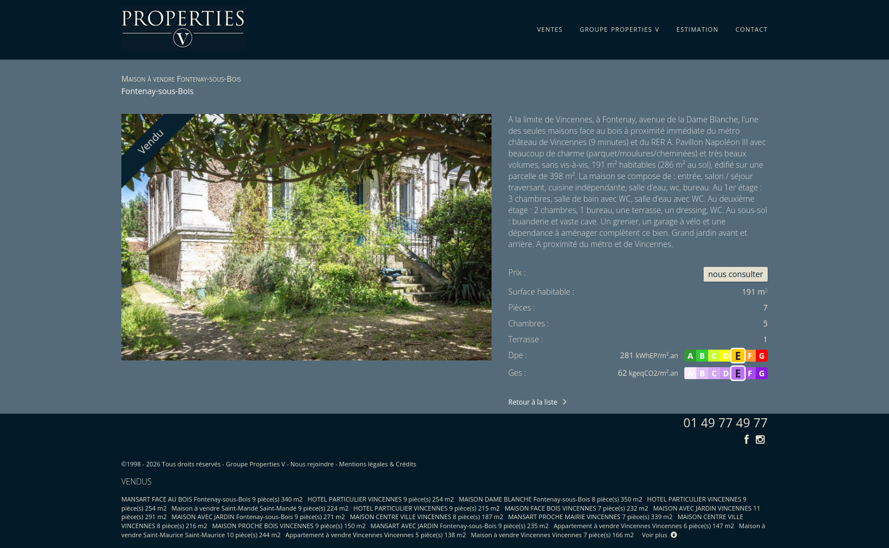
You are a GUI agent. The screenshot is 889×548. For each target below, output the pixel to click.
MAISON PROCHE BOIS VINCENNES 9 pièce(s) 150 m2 (289, 525)
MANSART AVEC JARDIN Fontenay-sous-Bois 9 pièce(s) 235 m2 (460, 525)
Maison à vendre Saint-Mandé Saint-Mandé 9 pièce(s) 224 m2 (260, 508)
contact (751, 27)
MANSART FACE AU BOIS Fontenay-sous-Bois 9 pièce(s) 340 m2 (212, 499)
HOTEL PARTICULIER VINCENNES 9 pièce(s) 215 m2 (426, 508)
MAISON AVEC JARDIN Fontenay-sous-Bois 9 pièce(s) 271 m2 (258, 516)
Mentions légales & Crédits (377, 464)
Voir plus (659, 534)
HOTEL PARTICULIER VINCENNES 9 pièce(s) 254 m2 (381, 499)
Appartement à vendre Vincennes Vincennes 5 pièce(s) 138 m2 (376, 534)
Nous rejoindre (312, 464)
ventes (549, 27)
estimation (697, 27)
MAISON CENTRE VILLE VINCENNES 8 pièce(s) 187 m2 (426, 516)
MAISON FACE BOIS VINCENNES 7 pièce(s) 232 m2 (576, 508)
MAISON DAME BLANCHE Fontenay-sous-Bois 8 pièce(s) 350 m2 (550, 499)
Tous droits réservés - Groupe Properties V (223, 464)
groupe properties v (619, 27)
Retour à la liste (533, 402)
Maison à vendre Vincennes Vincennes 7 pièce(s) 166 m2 (552, 534)
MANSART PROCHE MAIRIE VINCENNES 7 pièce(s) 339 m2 (590, 516)
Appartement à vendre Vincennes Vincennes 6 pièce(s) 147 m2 (643, 525)
